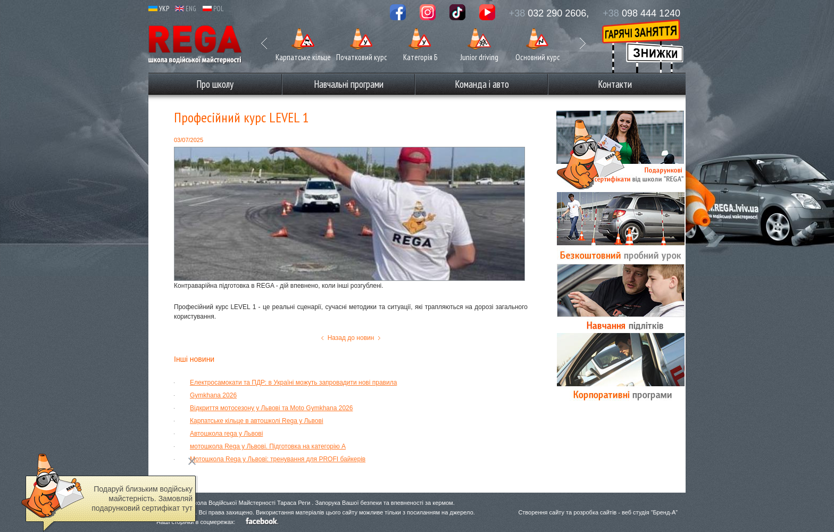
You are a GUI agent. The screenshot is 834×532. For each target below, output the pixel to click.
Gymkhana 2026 (213, 395)
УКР (158, 8)
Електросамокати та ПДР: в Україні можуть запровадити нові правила (293, 382)
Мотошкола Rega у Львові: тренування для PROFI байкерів (277, 459)
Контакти (615, 84)
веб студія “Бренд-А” (650, 512)
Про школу (214, 84)
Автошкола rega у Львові (226, 433)
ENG (185, 8)
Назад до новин (351, 338)
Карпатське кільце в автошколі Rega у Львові (256, 421)
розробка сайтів (594, 512)
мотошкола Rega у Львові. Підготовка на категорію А (268, 446)
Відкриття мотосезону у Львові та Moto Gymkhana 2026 (271, 408)
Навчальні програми (348, 84)
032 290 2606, (549, 13)
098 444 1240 (641, 13)
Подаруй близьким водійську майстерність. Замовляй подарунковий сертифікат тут (142, 498)
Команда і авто (482, 84)
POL (213, 8)
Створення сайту (541, 512)
